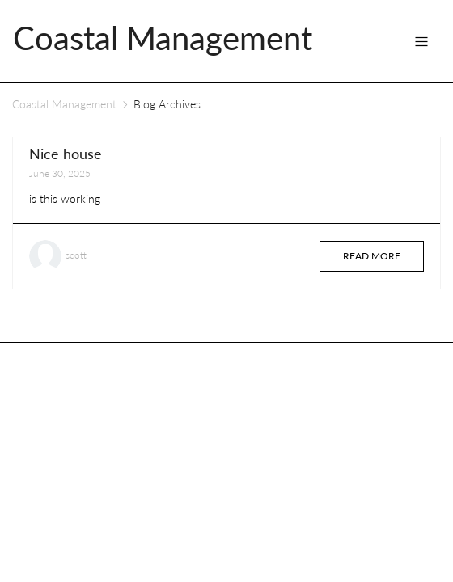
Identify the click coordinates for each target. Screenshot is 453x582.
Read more (371, 256)
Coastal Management (64, 104)
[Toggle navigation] (421, 41)
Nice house (65, 153)
